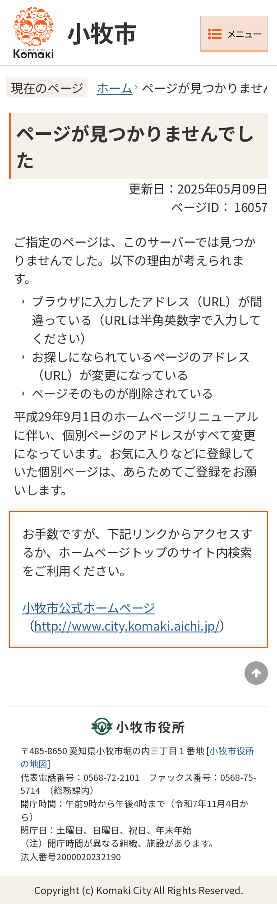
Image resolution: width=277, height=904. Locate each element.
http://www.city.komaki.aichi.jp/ (127, 625)
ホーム (115, 87)
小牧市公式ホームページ (88, 607)
